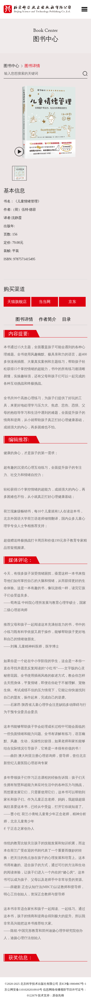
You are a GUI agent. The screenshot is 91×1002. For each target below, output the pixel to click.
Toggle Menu (84, 9)
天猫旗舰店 (17, 302)
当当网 (44, 302)
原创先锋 (58, 995)
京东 (72, 302)
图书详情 (32, 66)
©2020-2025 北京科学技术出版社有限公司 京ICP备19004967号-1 (45, 983)
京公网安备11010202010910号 (23, 989)
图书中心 (11, 66)
